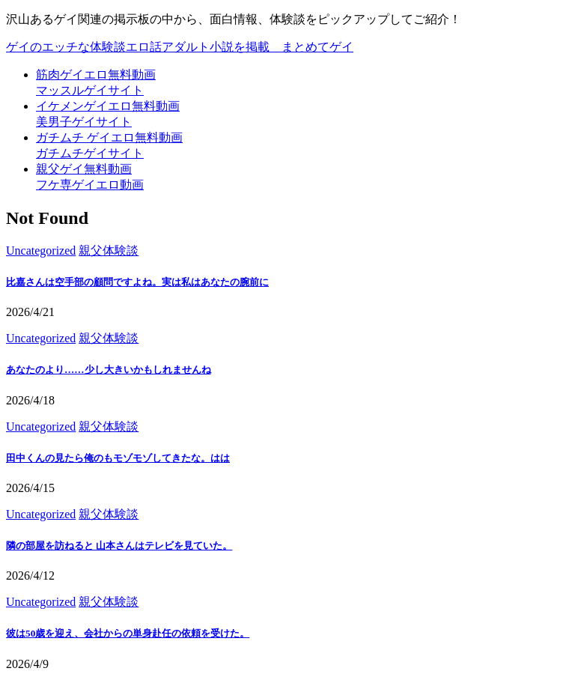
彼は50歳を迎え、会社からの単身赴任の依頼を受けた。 (127, 633)
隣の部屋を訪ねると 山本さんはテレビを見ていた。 (119, 545)
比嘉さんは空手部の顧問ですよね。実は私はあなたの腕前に (137, 282)
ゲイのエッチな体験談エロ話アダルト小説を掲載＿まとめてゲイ (179, 46)
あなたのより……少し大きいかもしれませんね (108, 369)
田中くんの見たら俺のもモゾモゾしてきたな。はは (118, 458)
